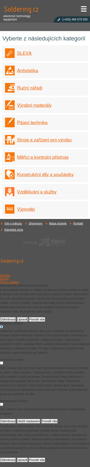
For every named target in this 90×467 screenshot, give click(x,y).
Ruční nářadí (29, 88)
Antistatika (27, 71)
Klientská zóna (13, 229)
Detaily (4, 279)
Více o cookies (9, 282)
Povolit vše (36, 319)
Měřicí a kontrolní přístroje (43, 157)
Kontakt (78, 223)
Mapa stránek (58, 223)
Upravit (22, 319)
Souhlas (5, 275)
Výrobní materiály (34, 105)
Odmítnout (7, 319)
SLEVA (24, 53)
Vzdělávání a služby (37, 192)
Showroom (35, 223)
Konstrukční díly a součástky (45, 175)
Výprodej (26, 209)
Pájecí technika (32, 123)
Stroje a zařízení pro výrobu (44, 140)
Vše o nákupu (13, 223)
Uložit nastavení (28, 421)
